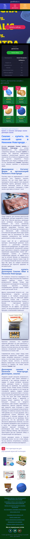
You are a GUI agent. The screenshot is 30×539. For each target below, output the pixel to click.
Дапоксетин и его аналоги (15, 522)
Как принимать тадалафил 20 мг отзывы (15, 509)
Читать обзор (15, 52)
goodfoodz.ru (15, 2)
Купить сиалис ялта (15, 517)
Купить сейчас (15, 27)
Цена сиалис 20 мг (15, 512)
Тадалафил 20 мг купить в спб (15, 515)
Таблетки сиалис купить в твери (15, 524)
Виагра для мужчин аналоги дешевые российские (15, 506)
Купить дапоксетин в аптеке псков (15, 519)
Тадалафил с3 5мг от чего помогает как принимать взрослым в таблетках (15, 502)
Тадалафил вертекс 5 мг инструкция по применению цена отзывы (15, 498)
